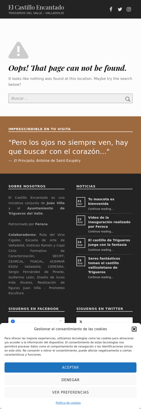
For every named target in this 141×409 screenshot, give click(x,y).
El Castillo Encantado (36, 7)
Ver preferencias (70, 392)
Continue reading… (101, 208)
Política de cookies (68, 402)
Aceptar (70, 368)
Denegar (70, 380)
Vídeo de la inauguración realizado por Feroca (109, 222)
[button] (134, 329)
